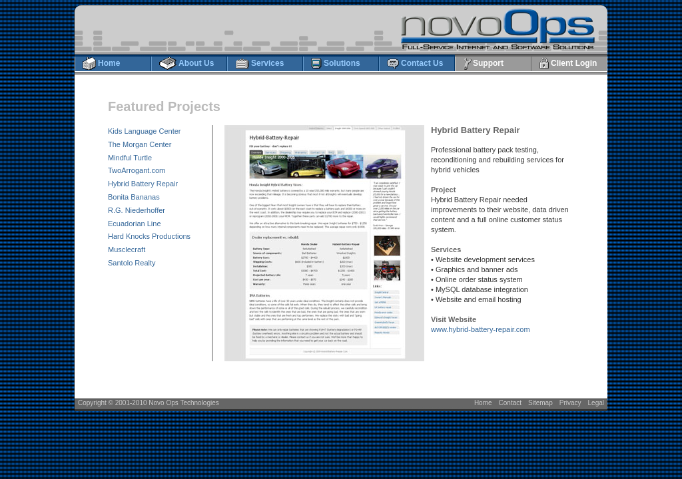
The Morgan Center (139, 144)
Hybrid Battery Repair (143, 184)
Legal (596, 402)
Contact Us (414, 64)
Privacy (570, 402)
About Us (186, 64)
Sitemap (540, 402)
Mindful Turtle (130, 158)
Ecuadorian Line (134, 224)
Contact (510, 402)
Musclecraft (126, 249)
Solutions (335, 64)
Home (101, 64)
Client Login (568, 64)
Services (259, 64)
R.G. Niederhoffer (136, 210)
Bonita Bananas (134, 197)
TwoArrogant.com (136, 170)
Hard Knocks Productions (149, 236)
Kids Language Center (144, 131)
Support (483, 64)
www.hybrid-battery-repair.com (480, 329)
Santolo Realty (132, 263)
